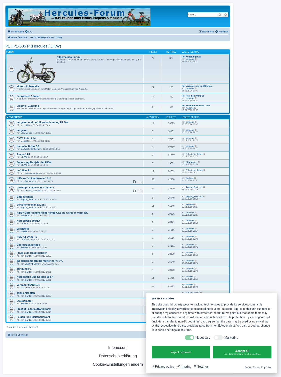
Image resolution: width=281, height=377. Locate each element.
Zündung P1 (24, 268)
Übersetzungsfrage (28, 244)
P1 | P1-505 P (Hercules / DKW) (33, 46)
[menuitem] (29, 31)
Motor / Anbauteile (28, 86)
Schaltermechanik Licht (31, 204)
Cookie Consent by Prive (258, 367)
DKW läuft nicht (26, 138)
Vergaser (22, 130)
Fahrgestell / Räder (28, 96)
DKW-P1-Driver (28, 239)
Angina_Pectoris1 (33, 190)
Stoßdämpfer (24, 300)
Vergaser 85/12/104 (28, 284)
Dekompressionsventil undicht (35, 187)
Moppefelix (26, 141)
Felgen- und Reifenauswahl (33, 316)
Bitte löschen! (25, 196)
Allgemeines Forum (68, 57)
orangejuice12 (192, 292)
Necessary (203, 337)
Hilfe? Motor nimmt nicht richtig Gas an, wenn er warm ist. (52, 212)
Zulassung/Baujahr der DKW (34, 162)
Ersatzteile (23, 228)
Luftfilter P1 (24, 170)
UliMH (28, 125)
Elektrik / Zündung (28, 105)
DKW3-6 (25, 157)
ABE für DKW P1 (27, 236)
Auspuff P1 (23, 154)
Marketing (231, 337)
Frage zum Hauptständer (32, 252)
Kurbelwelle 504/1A (28, 220)
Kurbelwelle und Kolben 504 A (35, 276)
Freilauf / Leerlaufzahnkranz (34, 308)
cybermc (25, 223)
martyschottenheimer (31, 149)
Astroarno (29, 181)
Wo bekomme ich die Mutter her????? (40, 260)
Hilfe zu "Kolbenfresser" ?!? (34, 178)
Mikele (24, 231)
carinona (190, 59)
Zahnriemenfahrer (194, 154)
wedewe (190, 108)
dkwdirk (24, 247)
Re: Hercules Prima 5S (193, 96)
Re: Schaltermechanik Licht (196, 105)
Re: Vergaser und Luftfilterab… (197, 86)
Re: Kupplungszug (191, 57)
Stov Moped (26, 133)
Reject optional (180, 352)
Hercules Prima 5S (28, 146)
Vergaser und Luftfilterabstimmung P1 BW (42, 122)
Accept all (242, 352)
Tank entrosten (26, 292)
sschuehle (25, 287)
